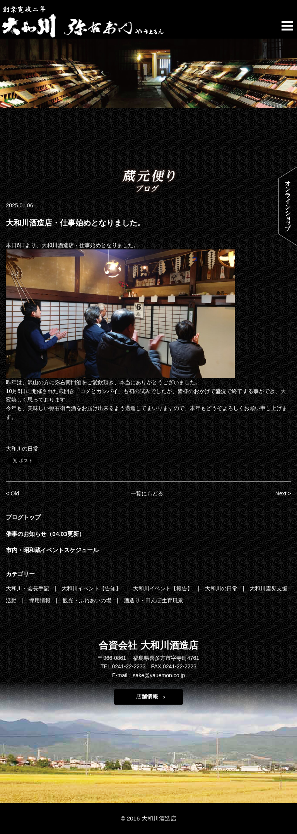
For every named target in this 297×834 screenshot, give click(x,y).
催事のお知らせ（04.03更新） (45, 534)
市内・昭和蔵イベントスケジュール (52, 550)
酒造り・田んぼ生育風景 (153, 600)
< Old (12, 493)
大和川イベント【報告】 (163, 588)
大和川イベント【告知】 (92, 588)
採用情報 (40, 600)
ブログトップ (23, 517)
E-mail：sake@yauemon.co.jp (148, 675)
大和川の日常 (22, 449)
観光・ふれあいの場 (88, 600)
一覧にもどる (147, 493)
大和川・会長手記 (28, 588)
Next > (283, 493)
